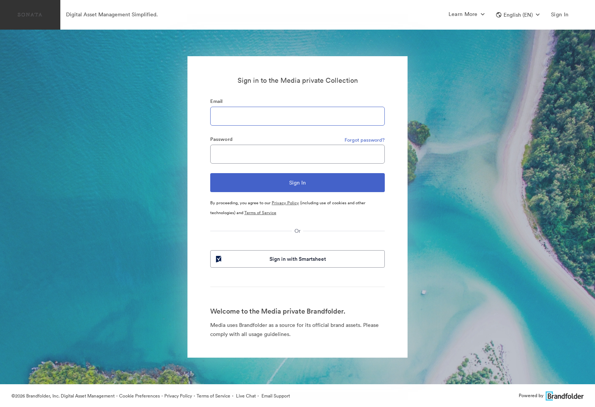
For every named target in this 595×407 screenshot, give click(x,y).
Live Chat (245, 396)
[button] (517, 15)
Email (216, 101)
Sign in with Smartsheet (270, 259)
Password (221, 139)
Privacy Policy (285, 203)
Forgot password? (365, 140)
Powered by (551, 395)
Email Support (275, 396)
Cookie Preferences (139, 396)
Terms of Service (260, 213)
